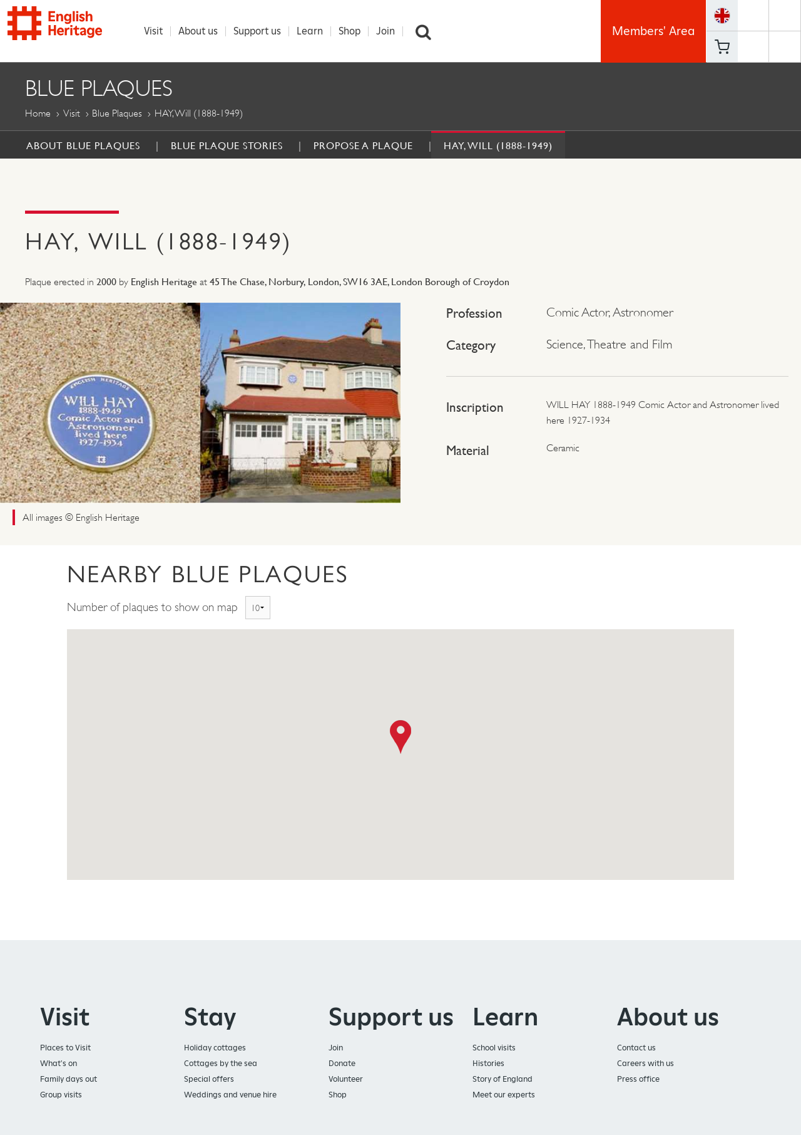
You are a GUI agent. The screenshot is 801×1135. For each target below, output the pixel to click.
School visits (494, 1047)
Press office (638, 1079)
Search (427, 31)
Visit (157, 31)
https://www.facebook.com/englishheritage (753, 15)
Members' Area (653, 31)
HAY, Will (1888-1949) (498, 145)
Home (38, 113)
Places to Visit (65, 1047)
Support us (261, 31)
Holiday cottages (215, 1047)
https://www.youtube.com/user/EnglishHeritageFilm (753, 47)
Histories (488, 1063)
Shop (353, 31)
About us (202, 31)
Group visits (61, 1094)
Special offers (209, 1079)
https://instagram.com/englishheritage (784, 47)
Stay (210, 1016)
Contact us (636, 1047)
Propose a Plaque (363, 145)
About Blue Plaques (83, 145)
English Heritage (67, 28)
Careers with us (645, 1063)
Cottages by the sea (220, 1063)
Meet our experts (503, 1094)
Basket (722, 46)
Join (389, 31)
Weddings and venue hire (230, 1094)
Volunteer (346, 1079)
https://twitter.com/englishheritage (784, 15)
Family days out (68, 1079)
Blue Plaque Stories (227, 145)
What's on (58, 1063)
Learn (313, 31)
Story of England (502, 1079)
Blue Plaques (117, 113)
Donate (342, 1063)
